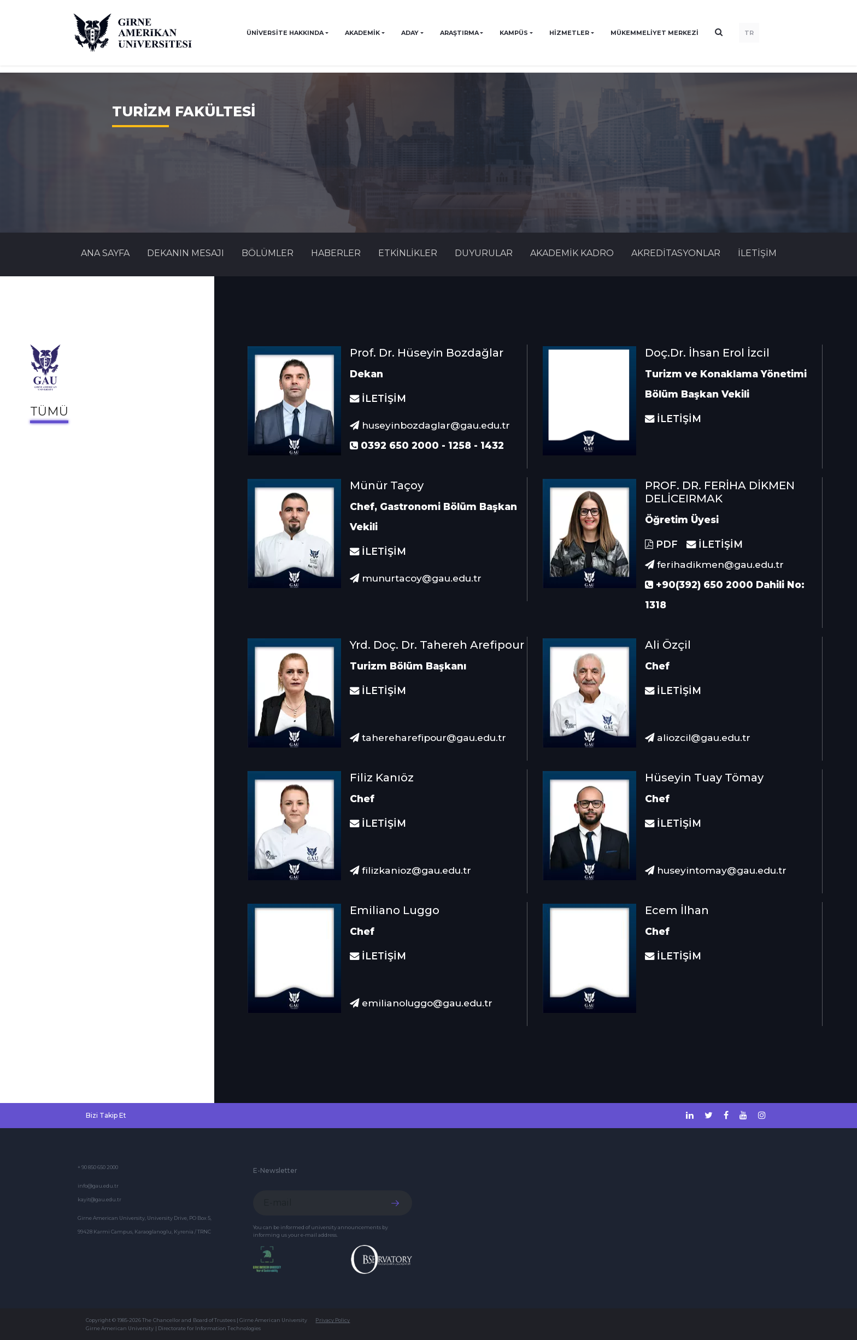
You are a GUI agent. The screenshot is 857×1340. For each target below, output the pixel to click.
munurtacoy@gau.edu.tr (416, 578)
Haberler (336, 253)
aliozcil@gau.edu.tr (697, 737)
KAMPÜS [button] (514, 33)
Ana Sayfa (105, 253)
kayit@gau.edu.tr (99, 1199)
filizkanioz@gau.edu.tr (410, 870)
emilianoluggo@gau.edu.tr (421, 1003)
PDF (661, 544)
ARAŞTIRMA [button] (459, 33)
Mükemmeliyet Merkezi (654, 33)
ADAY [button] (410, 33)
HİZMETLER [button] (569, 33)
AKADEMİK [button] (362, 33)
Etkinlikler (407, 253)
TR (749, 33)
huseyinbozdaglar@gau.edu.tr (430, 425)
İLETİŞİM (757, 253)
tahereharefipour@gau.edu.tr (428, 737)
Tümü (49, 411)
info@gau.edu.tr (98, 1186)
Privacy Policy (332, 1320)
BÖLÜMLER (268, 253)
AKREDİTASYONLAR (675, 253)
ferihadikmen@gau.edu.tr (714, 564)
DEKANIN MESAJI (185, 253)
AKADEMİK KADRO (572, 253)
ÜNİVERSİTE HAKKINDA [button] (285, 33)
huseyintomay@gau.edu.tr (715, 870)
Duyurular (484, 253)
